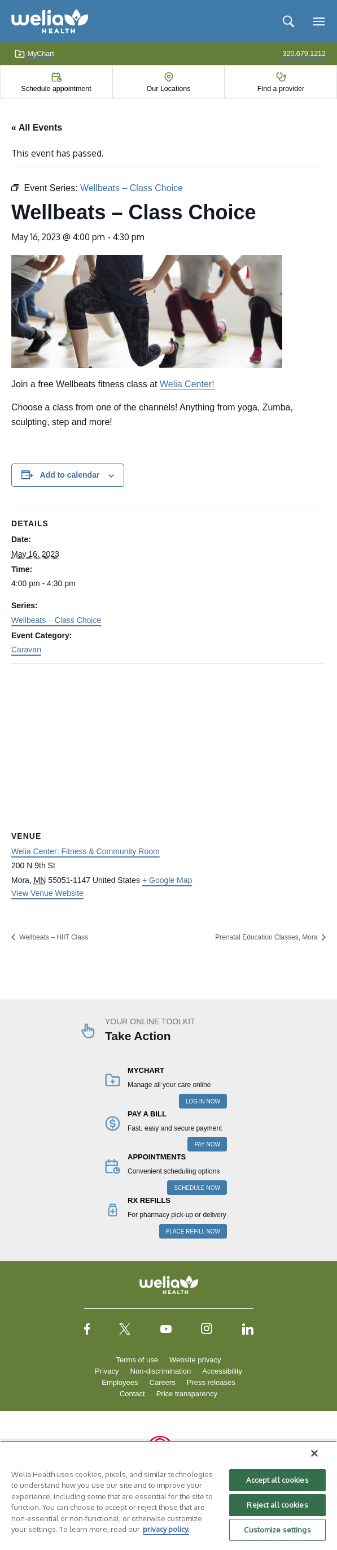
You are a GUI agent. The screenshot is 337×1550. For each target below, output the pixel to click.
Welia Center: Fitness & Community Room (85, 851)
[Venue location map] (168, 745)
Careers (163, 1382)
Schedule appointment (56, 89)
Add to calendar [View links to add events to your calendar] (70, 474)
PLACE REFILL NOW (193, 1231)
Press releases (211, 1382)
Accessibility (222, 1371)
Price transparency (186, 1393)
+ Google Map (167, 880)
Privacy (107, 1371)
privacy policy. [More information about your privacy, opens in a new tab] (166, 1529)
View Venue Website (47, 893)
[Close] (314, 1453)
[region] (168, 1495)
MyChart (34, 53)
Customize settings (277, 1529)
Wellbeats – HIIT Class (52, 937)
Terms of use (137, 1360)
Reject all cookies (277, 1504)
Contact (132, 1393)
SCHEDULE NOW (197, 1188)
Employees (120, 1382)
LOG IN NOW (203, 1101)
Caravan (26, 649)
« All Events (36, 127)
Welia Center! (187, 384)
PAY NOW (207, 1144)
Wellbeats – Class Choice (56, 620)
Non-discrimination (160, 1371)
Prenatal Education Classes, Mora (267, 937)
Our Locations (169, 89)
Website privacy (195, 1360)
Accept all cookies (277, 1479)
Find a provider (280, 89)
